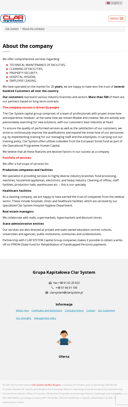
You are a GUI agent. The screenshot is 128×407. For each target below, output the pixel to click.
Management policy (45, 318)
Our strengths (23, 318)
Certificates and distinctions (46, 310)
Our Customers (106, 310)
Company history (74, 310)
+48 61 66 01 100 (66, 288)
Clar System (12, 28)
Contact (90, 310)
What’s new (22, 310)
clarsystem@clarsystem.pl (64, 292)
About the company (33, 28)
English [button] (114, 3)
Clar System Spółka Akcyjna (46, 384)
